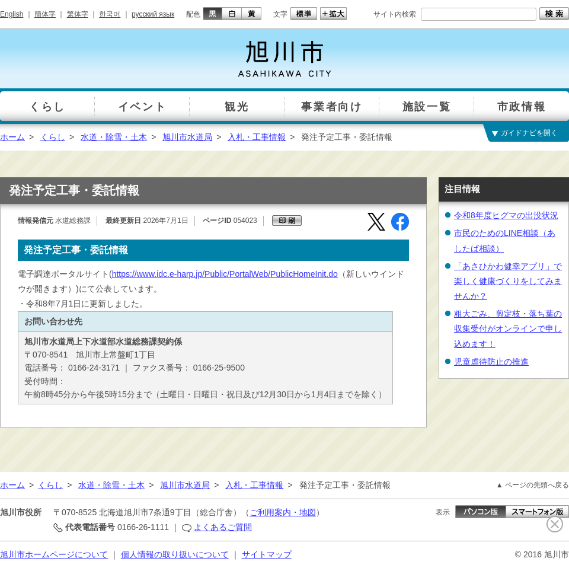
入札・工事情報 (257, 137)
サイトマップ (267, 554)
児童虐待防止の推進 (491, 361)
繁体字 (77, 14)
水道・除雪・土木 (114, 137)
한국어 (109, 14)
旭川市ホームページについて (54, 554)
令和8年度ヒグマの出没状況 (506, 215)
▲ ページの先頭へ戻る (532, 485)
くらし (52, 137)
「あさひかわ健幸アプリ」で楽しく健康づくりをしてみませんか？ (508, 281)
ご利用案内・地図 (283, 512)
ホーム (12, 137)
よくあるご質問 (223, 527)
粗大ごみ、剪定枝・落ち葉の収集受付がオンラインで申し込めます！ (508, 328)
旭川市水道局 (187, 137)
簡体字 (45, 14)
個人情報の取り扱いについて (175, 554)
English (11, 14)
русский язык (153, 14)
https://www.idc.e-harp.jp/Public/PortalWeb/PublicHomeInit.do (225, 274)
